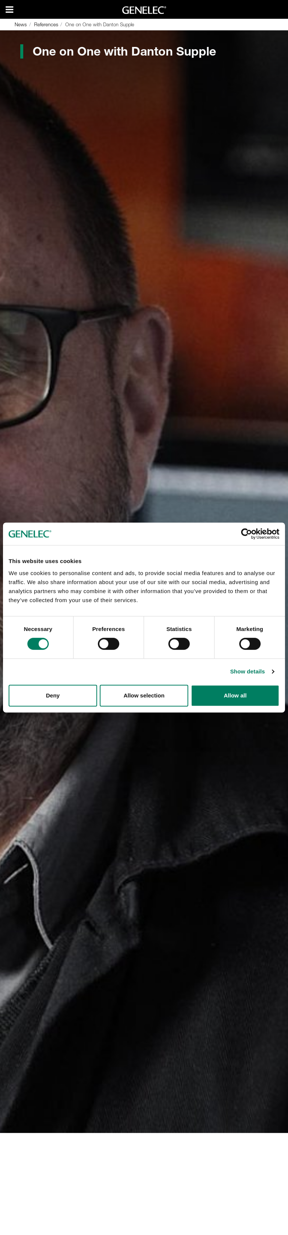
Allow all (235, 695)
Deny (53, 695)
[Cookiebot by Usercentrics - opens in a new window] (246, 533)
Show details (247, 671)
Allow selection (143, 695)
